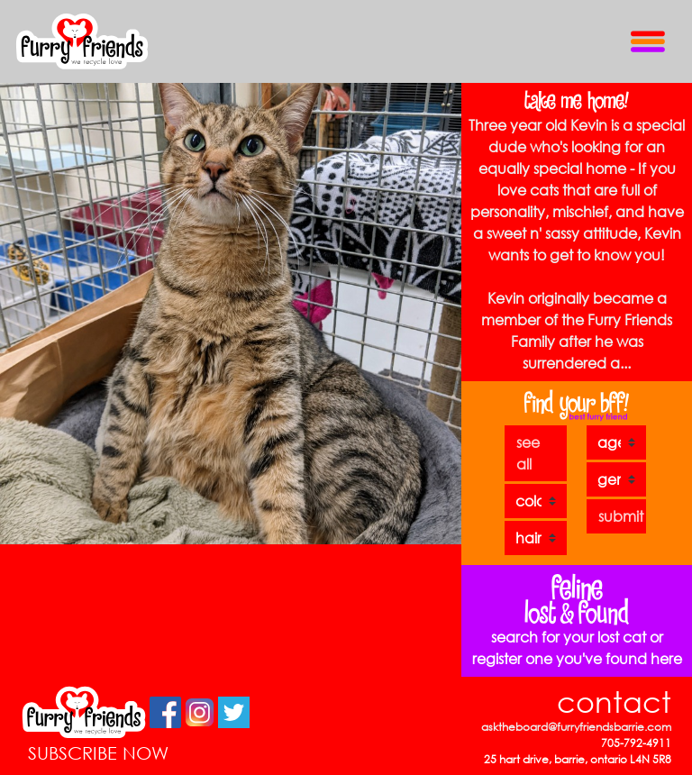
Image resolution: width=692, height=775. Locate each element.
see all (528, 453)
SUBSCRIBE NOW (98, 753)
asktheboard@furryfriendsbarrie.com (576, 726)
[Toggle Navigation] (648, 41)
